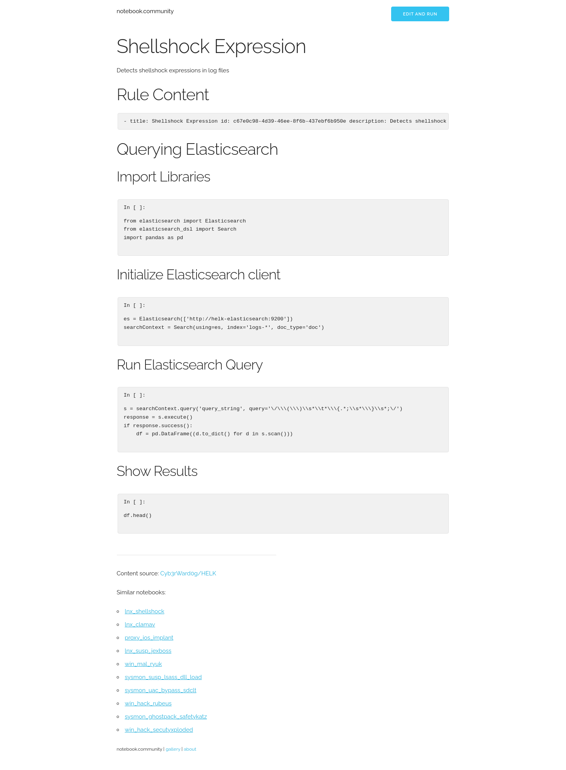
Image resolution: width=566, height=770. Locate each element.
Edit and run (420, 14)
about (190, 749)
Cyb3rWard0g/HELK (188, 573)
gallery (173, 749)
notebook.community (145, 11)
